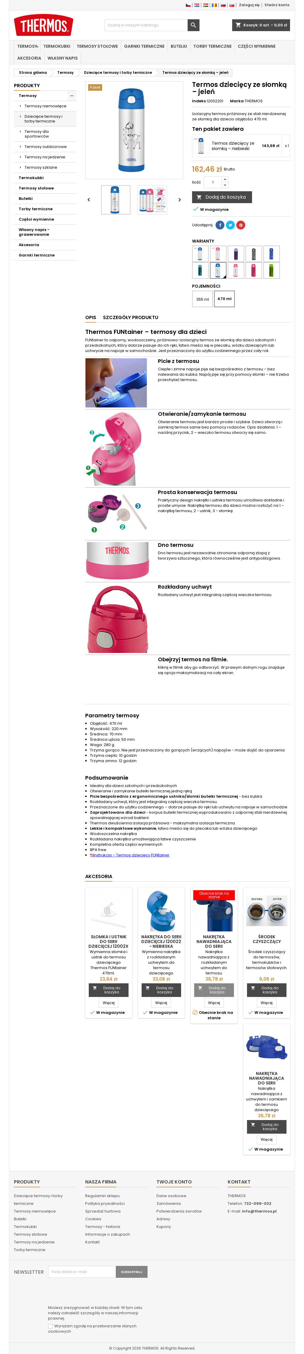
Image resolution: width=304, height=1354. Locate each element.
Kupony (163, 1226)
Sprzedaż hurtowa (103, 1211)
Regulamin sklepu (102, 1196)
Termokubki (56, 46)
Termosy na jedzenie (45, 157)
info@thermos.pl (259, 1211)
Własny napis (63, 58)
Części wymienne (257, 46)
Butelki (179, 46)
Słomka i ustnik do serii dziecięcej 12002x (108, 941)
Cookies (93, 1219)
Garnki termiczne (144, 46)
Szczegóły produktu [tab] (130, 317)
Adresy (163, 1219)
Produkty (27, 85)
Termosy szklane (41, 167)
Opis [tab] (90, 317)
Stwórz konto (277, 4)
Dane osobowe (171, 1196)
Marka (237, 101)
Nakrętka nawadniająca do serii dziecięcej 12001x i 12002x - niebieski (214, 946)
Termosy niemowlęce (45, 106)
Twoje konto (174, 1181)
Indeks (199, 101)
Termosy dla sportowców (37, 134)
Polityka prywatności (105, 1203)
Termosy (27, 46)
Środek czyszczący (267, 939)
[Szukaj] (152, 25)
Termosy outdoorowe (46, 146)
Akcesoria (29, 58)
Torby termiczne (212, 46)
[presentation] (93, 1292)
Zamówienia (168, 1203)
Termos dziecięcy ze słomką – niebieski (233, 146)
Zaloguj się (249, 4)
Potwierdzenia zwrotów (179, 1211)
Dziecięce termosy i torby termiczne (43, 119)
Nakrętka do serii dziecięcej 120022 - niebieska (161, 941)
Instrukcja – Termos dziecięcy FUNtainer (130, 855)
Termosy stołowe (97, 46)
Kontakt (92, 1242)
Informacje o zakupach (107, 1234)
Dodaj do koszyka (221, 197)
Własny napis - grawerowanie (34, 232)
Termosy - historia (102, 1226)
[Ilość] (213, 182)
